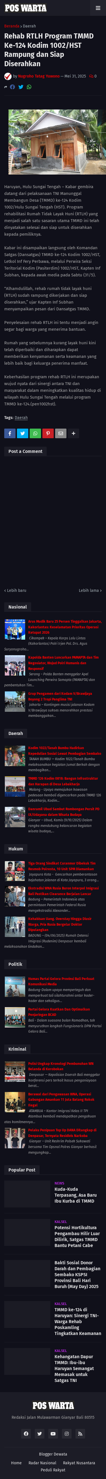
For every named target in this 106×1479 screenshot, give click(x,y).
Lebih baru (16, 590)
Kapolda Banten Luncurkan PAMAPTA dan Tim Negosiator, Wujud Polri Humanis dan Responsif (63, 662)
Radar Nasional (42, 1463)
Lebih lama (89, 590)
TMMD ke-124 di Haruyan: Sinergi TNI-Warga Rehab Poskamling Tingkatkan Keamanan (78, 1321)
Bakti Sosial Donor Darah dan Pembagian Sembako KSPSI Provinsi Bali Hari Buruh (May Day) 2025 (77, 1274)
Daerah (29, 26)
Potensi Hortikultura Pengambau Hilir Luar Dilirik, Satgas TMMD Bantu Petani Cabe (77, 1236)
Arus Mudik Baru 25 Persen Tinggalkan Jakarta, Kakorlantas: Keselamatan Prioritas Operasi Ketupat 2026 (65, 627)
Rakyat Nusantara (79, 1463)
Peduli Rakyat (53, 1470)
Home (16, 1463)
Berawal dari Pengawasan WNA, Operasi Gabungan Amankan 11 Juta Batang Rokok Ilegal (61, 1099)
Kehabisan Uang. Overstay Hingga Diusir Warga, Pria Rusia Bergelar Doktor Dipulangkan (60, 924)
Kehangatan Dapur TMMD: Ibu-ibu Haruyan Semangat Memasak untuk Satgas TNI (74, 1368)
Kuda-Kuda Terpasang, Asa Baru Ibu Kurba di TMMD (76, 1195)
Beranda (12, 26)
